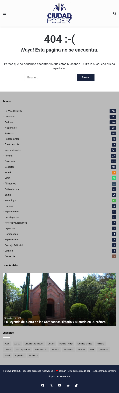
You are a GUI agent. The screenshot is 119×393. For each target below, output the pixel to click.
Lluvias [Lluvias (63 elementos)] (8, 349)
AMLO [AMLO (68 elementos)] (17, 344)
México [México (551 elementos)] (81, 349)
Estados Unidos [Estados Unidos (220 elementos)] (85, 344)
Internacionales (13, 150)
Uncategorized (12, 217)
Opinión (9, 250)
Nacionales (11, 127)
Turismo (9, 133)
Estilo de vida (12, 189)
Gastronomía (12, 144)
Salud (8, 194)
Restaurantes (12, 138)
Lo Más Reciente (13, 111)
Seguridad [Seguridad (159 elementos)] (19, 355)
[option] (59, 299)
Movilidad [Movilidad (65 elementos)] (68, 349)
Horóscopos (11, 233)
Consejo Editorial (14, 245)
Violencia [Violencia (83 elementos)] (33, 355)
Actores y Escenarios (16, 222)
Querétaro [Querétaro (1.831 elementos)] (103, 349)
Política (9, 122)
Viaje (7, 178)
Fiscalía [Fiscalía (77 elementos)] (100, 344)
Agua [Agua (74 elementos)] (7, 344)
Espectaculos (12, 211)
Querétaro (10, 116)
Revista (8, 155)
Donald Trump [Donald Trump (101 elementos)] (66, 344)
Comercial (10, 256)
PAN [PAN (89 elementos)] (92, 349)
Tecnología (10, 200)
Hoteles (9, 206)
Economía (10, 161)
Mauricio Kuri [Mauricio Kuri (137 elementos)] (41, 349)
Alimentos (10, 183)
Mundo (8, 172)
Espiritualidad (12, 239)
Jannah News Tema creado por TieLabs (79, 371)
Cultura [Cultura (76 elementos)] (51, 344)
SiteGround (65, 376)
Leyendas (10, 228)
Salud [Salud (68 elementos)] (7, 355)
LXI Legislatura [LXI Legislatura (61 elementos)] (23, 349)
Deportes (9, 166)
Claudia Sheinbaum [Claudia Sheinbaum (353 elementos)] (34, 344)
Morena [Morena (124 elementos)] (55, 349)
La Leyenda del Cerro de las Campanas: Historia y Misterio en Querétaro (55, 322)
